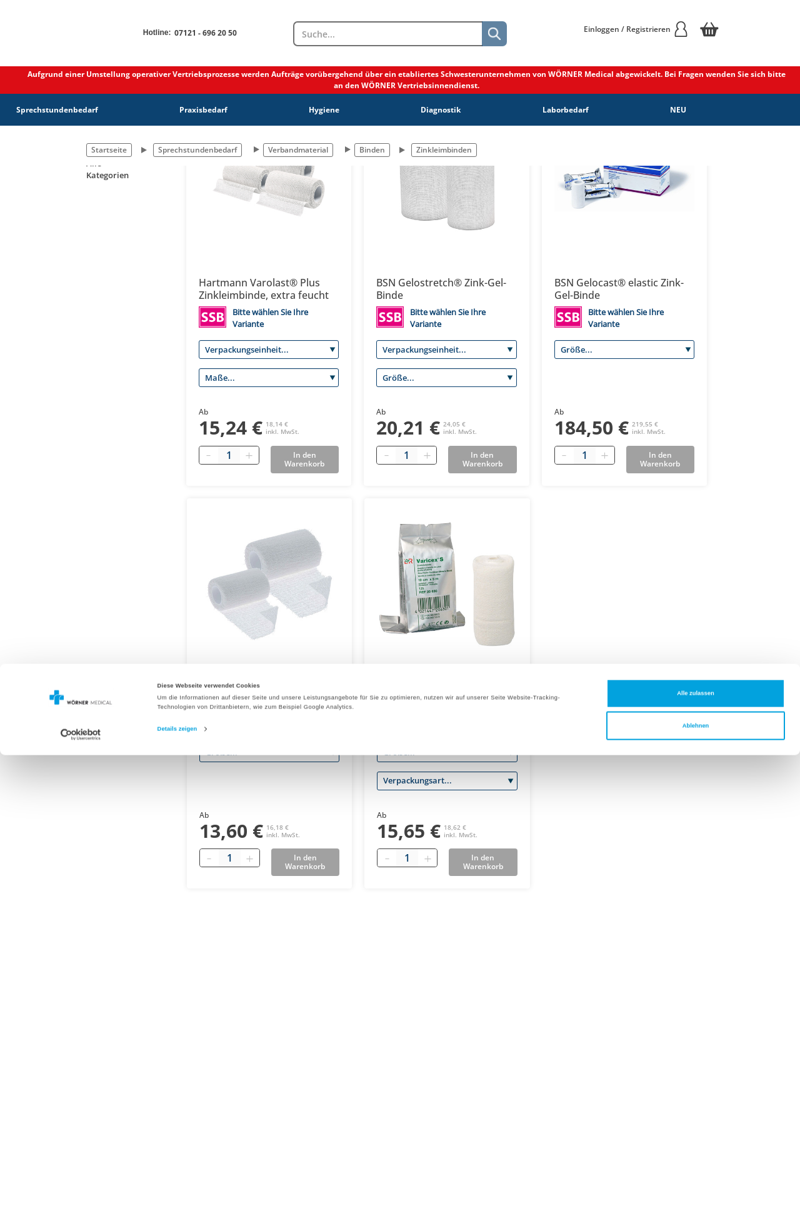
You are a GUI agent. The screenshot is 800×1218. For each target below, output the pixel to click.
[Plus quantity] (249, 455)
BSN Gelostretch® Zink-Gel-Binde (441, 288)
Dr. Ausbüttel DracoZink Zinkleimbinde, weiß (256, 692)
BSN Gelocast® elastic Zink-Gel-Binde (619, 288)
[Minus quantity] (208, 455)
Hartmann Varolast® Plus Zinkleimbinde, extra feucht (264, 288)
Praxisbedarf (203, 109)
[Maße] (269, 377)
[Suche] (494, 33)
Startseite (109, 149)
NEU (678, 109)
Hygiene (324, 109)
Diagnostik (441, 109)
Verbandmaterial (298, 149)
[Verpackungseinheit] (269, 349)
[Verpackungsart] (447, 781)
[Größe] (446, 377)
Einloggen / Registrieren (636, 29)
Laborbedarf (565, 109)
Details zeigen (178, 1192)
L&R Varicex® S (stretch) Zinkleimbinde (434, 692)
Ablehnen (695, 1188)
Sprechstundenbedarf (57, 109)
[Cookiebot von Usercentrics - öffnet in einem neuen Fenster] (81, 1197)
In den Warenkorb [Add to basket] (304, 459)
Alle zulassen (695, 1156)
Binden (372, 149)
